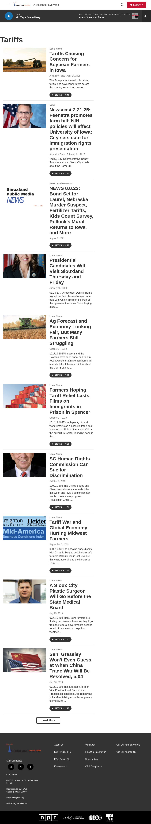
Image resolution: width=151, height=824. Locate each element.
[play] (8, 16)
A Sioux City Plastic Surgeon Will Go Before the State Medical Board (70, 596)
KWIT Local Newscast (61, 183)
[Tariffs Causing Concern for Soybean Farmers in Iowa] (24, 60)
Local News (55, 48)
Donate (138, 5)
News (52, 105)
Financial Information (95, 752)
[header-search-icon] (122, 4)
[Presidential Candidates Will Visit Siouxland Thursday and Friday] (24, 266)
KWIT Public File (62, 752)
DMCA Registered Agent (16, 803)
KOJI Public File (62, 759)
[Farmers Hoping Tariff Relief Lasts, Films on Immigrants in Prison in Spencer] (24, 396)
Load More (48, 720)
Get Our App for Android (128, 745)
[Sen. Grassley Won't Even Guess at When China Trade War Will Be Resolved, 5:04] (24, 660)
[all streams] (146, 16)
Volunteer (90, 745)
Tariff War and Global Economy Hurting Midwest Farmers (68, 530)
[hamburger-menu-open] (8, 5)
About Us (59, 745)
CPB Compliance (93, 766)
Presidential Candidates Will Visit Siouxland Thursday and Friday (67, 271)
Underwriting (91, 759)
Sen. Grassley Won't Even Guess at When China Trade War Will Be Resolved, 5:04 (70, 665)
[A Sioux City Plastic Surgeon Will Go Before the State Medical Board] (24, 591)
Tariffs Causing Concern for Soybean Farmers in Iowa (69, 62)
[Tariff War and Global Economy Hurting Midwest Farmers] (24, 528)
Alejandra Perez (57, 75)
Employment (60, 766)
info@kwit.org (18, 798)
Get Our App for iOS (126, 752)
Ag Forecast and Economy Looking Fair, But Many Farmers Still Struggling (70, 332)
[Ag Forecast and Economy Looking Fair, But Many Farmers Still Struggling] (24, 327)
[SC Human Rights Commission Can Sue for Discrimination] (24, 465)
